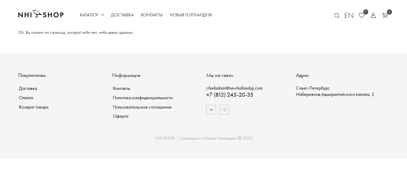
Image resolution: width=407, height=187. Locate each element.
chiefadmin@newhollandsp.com (234, 88)
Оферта (120, 116)
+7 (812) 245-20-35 (229, 94)
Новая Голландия (191, 15)
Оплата (26, 98)
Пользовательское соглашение (142, 107)
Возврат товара (33, 107)
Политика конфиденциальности (143, 98)
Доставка (122, 15)
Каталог (92, 14)
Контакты (152, 15)
